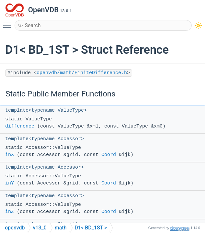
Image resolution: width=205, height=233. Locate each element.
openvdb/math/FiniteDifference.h (82, 73)
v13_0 (39, 228)
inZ (9, 212)
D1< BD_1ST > (91, 228)
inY (9, 183)
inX (9, 155)
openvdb (15, 228)
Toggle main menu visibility (8, 22)
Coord (108, 155)
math (61, 228)
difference (19, 126)
